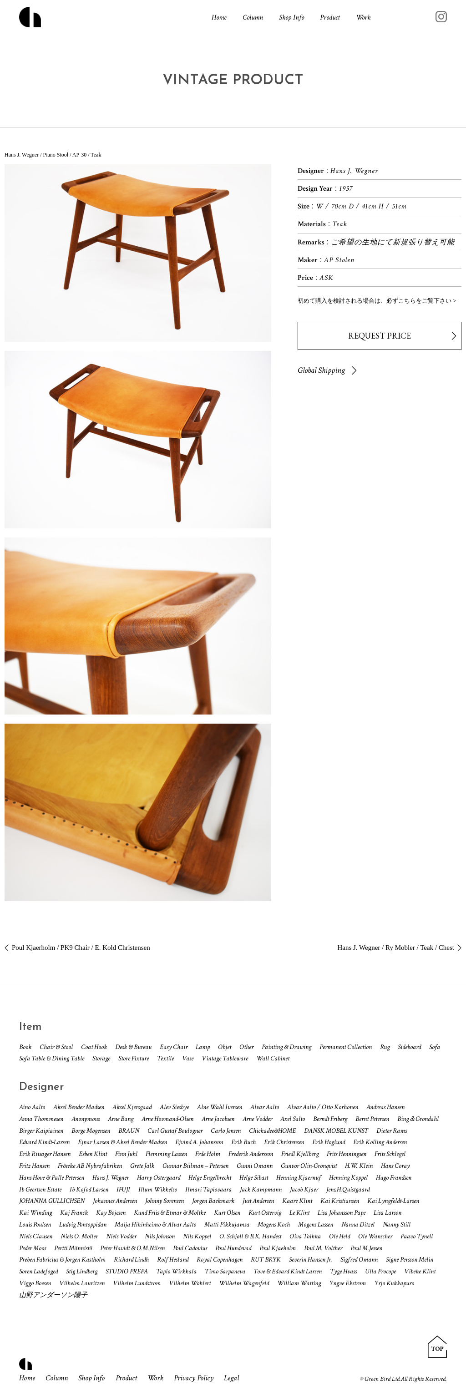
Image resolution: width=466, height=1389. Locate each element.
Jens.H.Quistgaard (348, 1189)
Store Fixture (133, 1058)
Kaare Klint (297, 1200)
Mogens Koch (274, 1224)
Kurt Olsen (227, 1212)
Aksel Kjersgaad (132, 1107)
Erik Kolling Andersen (380, 1142)
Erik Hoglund (328, 1142)
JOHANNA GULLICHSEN (52, 1200)
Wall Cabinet (272, 1058)
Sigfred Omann (359, 1259)
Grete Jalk (142, 1165)
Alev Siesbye (174, 1107)
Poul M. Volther (323, 1248)
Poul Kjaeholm (277, 1248)
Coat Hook (94, 1047)
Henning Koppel (348, 1177)
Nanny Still (396, 1224)
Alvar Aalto (264, 1107)
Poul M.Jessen (366, 1248)
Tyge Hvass (343, 1271)
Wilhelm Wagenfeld (244, 1283)
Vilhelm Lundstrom (137, 1283)
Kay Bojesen (111, 1212)
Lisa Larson (387, 1212)
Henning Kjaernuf (298, 1177)
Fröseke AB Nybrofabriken (90, 1165)
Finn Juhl (126, 1154)
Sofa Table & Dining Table (51, 1058)
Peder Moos (32, 1248)
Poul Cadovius (190, 1248)
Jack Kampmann (261, 1189)
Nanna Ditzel (358, 1224)
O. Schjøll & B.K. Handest (250, 1236)
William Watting (299, 1283)
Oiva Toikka (305, 1236)
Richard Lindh (131, 1259)
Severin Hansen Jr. (310, 1259)
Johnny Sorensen (164, 1200)
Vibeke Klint (420, 1271)
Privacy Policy (208, 1378)
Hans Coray (395, 1165)
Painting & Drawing (286, 1047)
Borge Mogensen (90, 1130)
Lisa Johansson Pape (341, 1212)
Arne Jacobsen (218, 1119)
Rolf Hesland (172, 1259)
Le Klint (299, 1212)
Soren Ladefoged (38, 1271)
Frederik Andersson (250, 1154)
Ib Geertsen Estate (40, 1189)
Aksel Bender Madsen (78, 1107)
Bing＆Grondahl (418, 1119)
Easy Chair (173, 1047)
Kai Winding (35, 1212)
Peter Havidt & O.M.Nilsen (132, 1248)
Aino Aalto (32, 1107)
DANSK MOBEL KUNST (336, 1130)
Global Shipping (321, 370)
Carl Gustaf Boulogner (175, 1130)
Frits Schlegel (390, 1154)
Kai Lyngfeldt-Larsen (393, 1200)
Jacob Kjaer (304, 1189)
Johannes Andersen (115, 1200)
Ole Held (339, 1236)
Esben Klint (93, 1154)
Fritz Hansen (34, 1165)
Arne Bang (120, 1119)
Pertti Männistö (73, 1248)
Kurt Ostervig (264, 1212)
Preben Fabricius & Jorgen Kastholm (62, 1259)
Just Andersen (258, 1200)
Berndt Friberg (330, 1119)
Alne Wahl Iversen (219, 1107)
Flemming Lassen (166, 1154)
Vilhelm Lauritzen (82, 1283)
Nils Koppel (197, 1236)
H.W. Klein (359, 1165)
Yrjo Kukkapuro (394, 1283)
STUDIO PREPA (127, 1271)
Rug (385, 1047)
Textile (165, 1058)
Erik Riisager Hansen (45, 1154)
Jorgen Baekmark (213, 1200)
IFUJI (123, 1189)
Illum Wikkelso (157, 1189)
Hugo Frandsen (393, 1177)
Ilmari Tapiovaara (208, 1189)
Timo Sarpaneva (225, 1271)
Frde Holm (207, 1154)
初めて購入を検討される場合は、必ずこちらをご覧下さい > (377, 300)
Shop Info (291, 19)
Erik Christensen (284, 1142)
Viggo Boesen (35, 1283)
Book (25, 1047)
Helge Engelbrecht (209, 1177)
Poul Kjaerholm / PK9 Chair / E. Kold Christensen (81, 947)
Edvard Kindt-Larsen (44, 1142)
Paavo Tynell (416, 1236)
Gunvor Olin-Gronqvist (309, 1165)
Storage (101, 1058)
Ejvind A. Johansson (199, 1142)
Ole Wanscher (375, 1236)
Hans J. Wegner (110, 1177)
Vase (187, 1058)
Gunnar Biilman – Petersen (195, 1165)
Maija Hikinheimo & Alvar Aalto (155, 1224)
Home (219, 19)
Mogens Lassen (315, 1224)
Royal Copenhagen (220, 1259)
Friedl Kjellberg (300, 1154)
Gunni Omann (255, 1165)
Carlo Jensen (226, 1130)
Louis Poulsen (35, 1224)
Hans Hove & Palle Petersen (51, 1177)
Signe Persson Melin (409, 1259)
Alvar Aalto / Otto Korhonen (322, 1107)
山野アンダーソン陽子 (53, 1295)
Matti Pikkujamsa (226, 1224)
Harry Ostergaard (158, 1177)
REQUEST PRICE (379, 335)
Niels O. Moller (79, 1236)
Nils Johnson (160, 1236)
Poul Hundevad (233, 1248)
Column (253, 19)
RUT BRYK (266, 1259)
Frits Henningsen (346, 1154)
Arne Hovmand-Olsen (167, 1119)
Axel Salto (292, 1119)
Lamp (203, 1047)
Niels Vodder (121, 1236)
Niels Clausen (35, 1236)
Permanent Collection (345, 1047)
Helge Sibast (253, 1177)
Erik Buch (243, 1142)
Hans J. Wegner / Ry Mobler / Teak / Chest (395, 947)
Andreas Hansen (385, 1107)
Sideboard (409, 1047)
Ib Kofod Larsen (89, 1189)
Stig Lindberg (81, 1271)
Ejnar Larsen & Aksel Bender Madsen (122, 1142)
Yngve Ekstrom (347, 1283)
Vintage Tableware (225, 1058)
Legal (248, 1378)
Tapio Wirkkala (176, 1271)
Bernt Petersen (372, 1119)
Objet (224, 1047)
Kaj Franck (74, 1212)
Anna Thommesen (41, 1119)
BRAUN (128, 1130)
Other (246, 1047)
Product (330, 19)
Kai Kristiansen (339, 1200)
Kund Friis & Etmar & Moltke (170, 1212)
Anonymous (85, 1119)
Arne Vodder (257, 1119)
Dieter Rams (391, 1130)
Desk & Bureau (133, 1047)
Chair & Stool (56, 1047)
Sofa (434, 1047)
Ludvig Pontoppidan (82, 1224)
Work (363, 19)
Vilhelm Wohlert (190, 1283)
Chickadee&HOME (272, 1130)
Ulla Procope (380, 1271)
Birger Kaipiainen (41, 1130)
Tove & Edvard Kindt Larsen (287, 1271)
